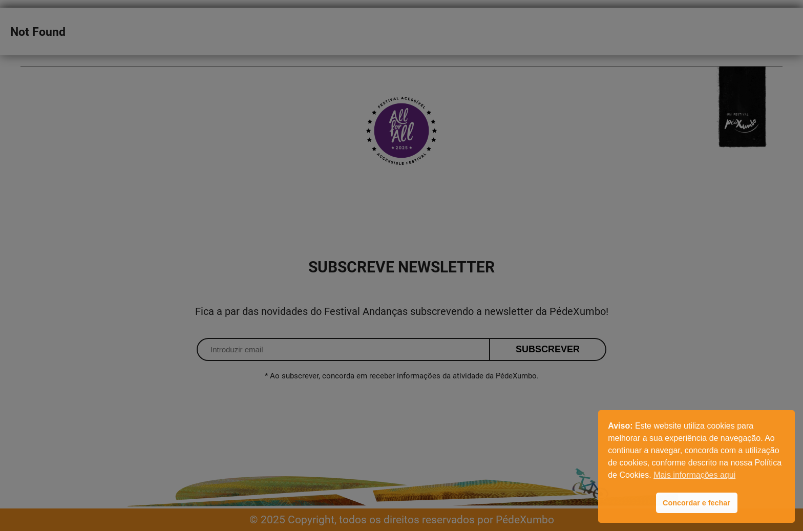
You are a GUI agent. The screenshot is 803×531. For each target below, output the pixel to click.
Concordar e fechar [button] (696, 503)
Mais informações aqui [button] (694, 475)
